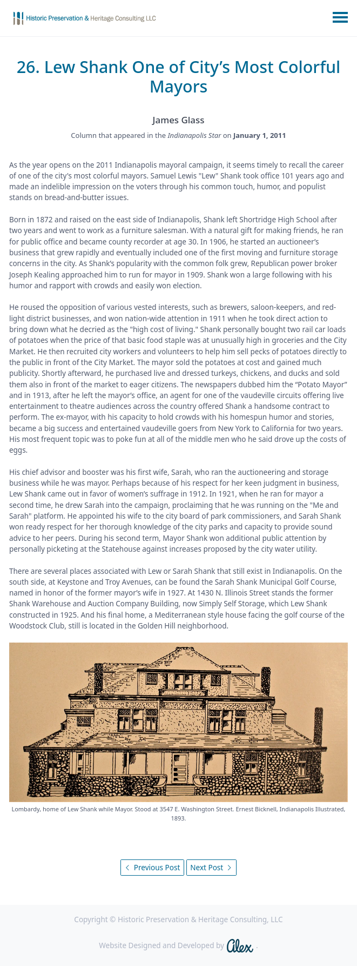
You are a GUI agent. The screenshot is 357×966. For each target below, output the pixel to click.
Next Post (211, 867)
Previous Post (152, 867)
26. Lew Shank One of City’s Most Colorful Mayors (179, 76)
